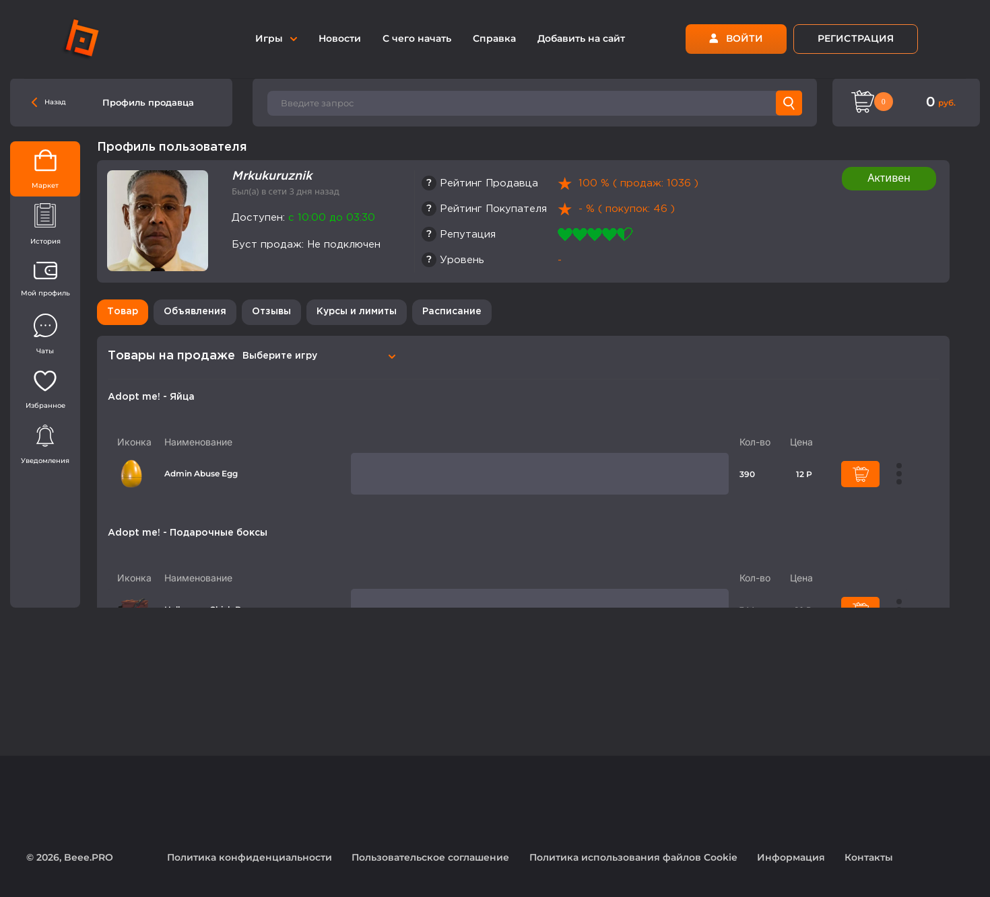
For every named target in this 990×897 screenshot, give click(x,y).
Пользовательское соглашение (430, 857)
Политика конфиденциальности (249, 857)
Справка (494, 38)
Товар (122, 312)
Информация (791, 857)
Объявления (195, 312)
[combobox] (316, 356)
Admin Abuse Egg (201, 473)
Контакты (869, 857)
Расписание (452, 312)
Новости (340, 38)
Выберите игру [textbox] (279, 356)
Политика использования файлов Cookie (633, 857)
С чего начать (417, 38)
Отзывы (271, 312)
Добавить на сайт (581, 38)
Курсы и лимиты (357, 312)
